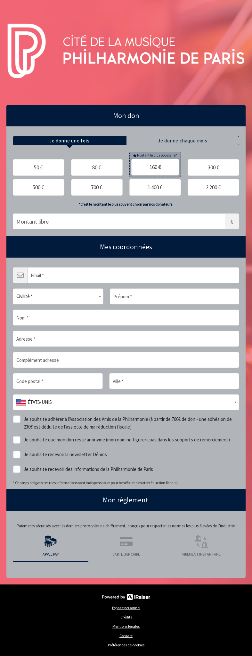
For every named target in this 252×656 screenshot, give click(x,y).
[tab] (69, 141)
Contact (126, 635)
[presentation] (69, 140)
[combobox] (58, 296)
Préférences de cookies (126, 645)
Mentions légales (126, 626)
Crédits (126, 617)
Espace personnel (126, 607)
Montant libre (126, 221)
